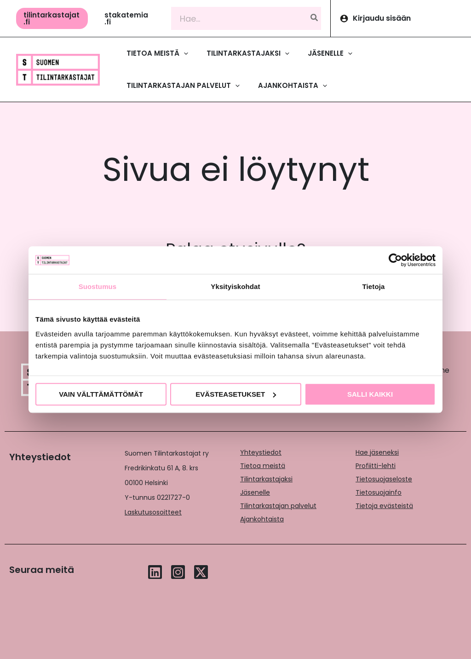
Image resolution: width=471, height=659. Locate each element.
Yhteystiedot (260, 452)
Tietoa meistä (262, 465)
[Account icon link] (401, 18)
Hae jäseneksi (377, 452)
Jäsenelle (255, 492)
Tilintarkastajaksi (266, 479)
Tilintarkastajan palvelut (278, 505)
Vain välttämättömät (101, 394)
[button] (52, 18)
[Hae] (315, 18)
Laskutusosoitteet (153, 512)
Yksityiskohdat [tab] (235, 286)
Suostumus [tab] (98, 286)
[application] (183, 53)
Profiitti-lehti (376, 465)
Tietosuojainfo (379, 492)
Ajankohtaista (262, 519)
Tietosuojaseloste (384, 479)
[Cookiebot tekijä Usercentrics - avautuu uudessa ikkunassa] (395, 260)
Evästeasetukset (235, 394)
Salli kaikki (370, 394)
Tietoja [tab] (373, 286)
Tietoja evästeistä (384, 505)
